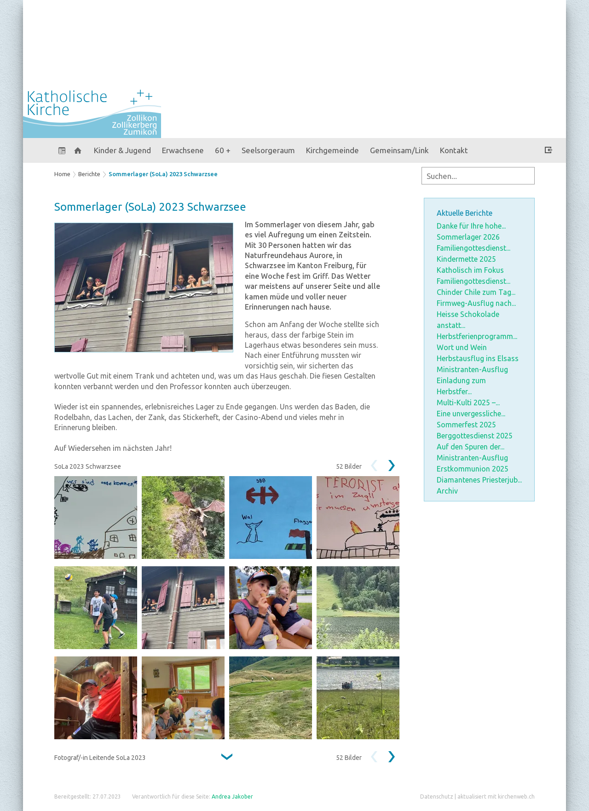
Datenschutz (436, 796)
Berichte (89, 174)
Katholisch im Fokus (470, 270)
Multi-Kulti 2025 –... (468, 402)
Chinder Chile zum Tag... (476, 292)
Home (62, 174)
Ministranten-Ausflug (472, 369)
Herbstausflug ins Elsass (478, 358)
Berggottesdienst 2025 (475, 435)
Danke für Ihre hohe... (471, 226)
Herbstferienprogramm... (477, 336)
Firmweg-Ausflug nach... (476, 303)
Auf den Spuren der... (470, 447)
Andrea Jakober (232, 796)
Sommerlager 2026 (468, 237)
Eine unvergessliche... (471, 413)
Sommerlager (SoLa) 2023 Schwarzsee (163, 174)
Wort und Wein (462, 347)
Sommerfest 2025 (466, 424)
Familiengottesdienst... (473, 248)
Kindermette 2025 (466, 259)
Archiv (447, 491)
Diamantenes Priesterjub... (479, 480)
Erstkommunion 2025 (472, 469)
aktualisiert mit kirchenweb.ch (496, 796)
